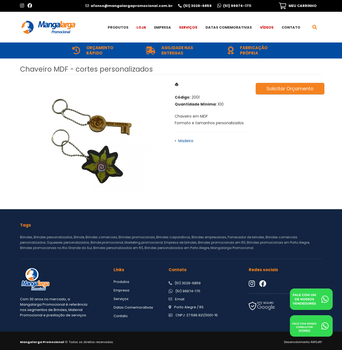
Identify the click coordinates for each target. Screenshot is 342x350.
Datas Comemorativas (228, 27)
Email (179, 299)
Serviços (188, 27)
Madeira (185, 140)
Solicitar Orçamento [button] (290, 88)
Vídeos (267, 27)
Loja (141, 27)
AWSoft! (316, 342)
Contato (291, 27)
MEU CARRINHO (303, 5)
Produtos (118, 27)
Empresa (162, 27)
